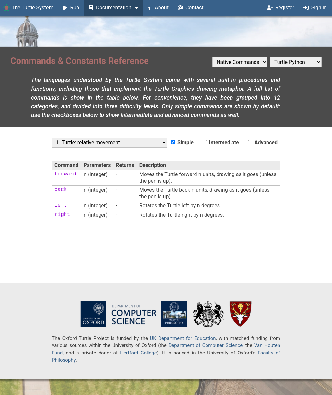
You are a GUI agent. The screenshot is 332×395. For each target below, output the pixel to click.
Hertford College (138, 353)
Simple (182, 142)
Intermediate (221, 142)
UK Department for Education (183, 338)
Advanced (263, 142)
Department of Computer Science (205, 345)
